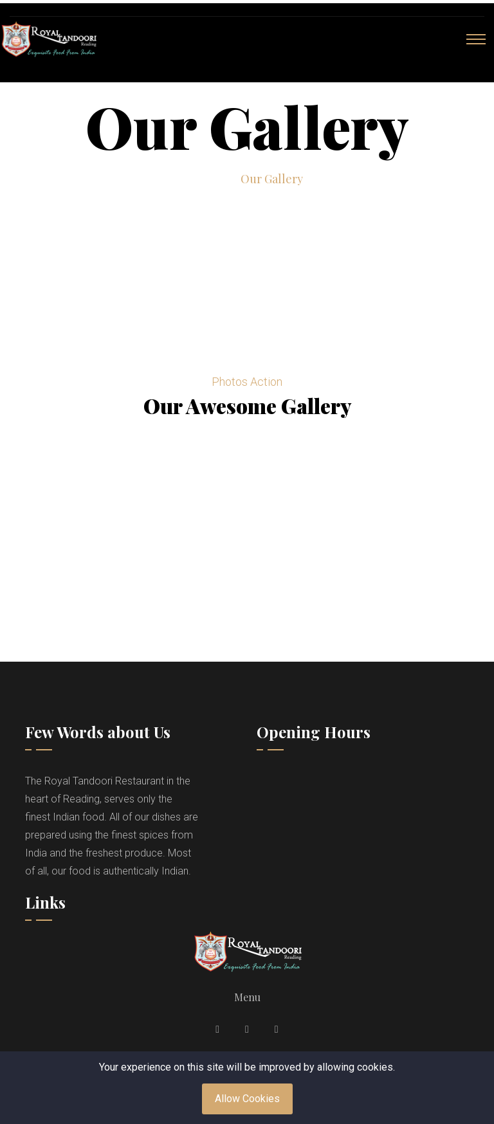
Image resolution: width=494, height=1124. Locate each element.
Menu (247, 997)
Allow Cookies (247, 1098)
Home (207, 178)
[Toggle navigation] (476, 39)
